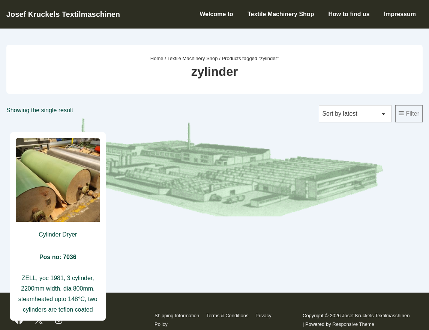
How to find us (348, 14)
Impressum (400, 14)
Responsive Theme (353, 324)
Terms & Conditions (227, 315)
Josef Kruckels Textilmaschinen (63, 14)
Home (157, 58)
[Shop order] (355, 113)
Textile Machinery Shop (281, 14)
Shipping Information (176, 315)
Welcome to (216, 14)
